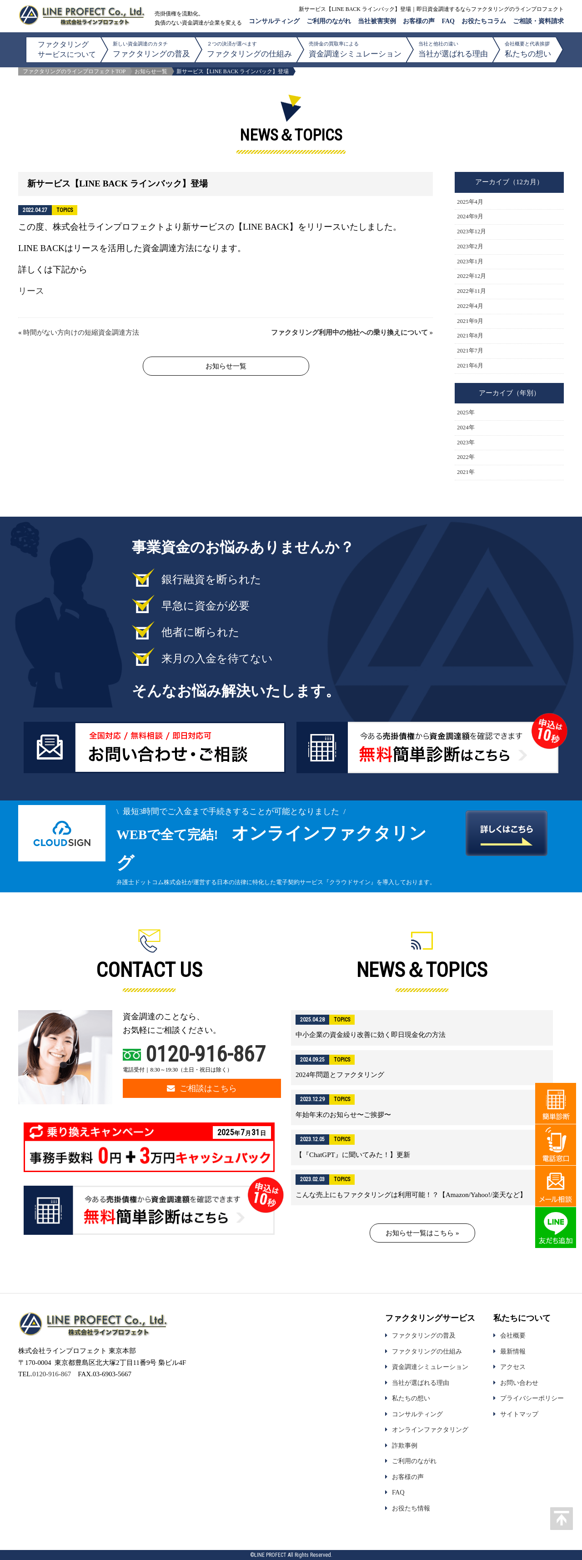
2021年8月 (470, 335)
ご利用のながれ (328, 21)
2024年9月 (470, 216)
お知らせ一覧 (151, 71)
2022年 (466, 457)
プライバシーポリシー (532, 1398)
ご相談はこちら (202, 1088)
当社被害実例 (377, 21)
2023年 (466, 442)
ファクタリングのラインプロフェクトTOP (74, 71)
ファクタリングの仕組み (249, 49)
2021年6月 (470, 365)
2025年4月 (470, 202)
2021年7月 (470, 350)
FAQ (448, 21)
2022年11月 (471, 291)
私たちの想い (528, 49)
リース (31, 291)
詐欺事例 (404, 1445)
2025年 (466, 412)
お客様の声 (419, 21)
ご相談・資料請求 (538, 21)
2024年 (466, 427)
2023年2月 (470, 246)
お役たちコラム (484, 21)
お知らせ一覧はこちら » (422, 1233)
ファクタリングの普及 (151, 49)
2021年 (466, 472)
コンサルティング (274, 21)
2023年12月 (471, 231)
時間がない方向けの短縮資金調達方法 (81, 332)
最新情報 (513, 1351)
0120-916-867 (206, 1054)
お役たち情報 (411, 1508)
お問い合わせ (519, 1382)
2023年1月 (470, 261)
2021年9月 (470, 321)
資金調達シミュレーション (355, 49)
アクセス (513, 1366)
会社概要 (513, 1335)
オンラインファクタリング (430, 1429)
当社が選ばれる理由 (453, 49)
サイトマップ (519, 1414)
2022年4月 (470, 306)
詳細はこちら (422, 1028)
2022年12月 (471, 276)
